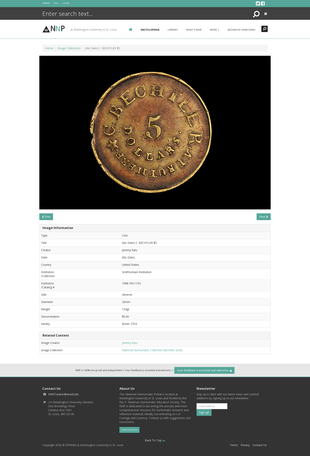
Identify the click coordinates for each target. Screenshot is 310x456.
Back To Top (155, 440)
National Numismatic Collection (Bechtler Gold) (152, 350)
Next (263, 217)
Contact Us (259, 445)
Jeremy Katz (129, 343)
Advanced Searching (241, 29)
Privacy (245, 445)
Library (173, 29)
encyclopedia (150, 29)
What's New (194, 29)
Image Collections (69, 48)
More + (214, 29)
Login (65, 3)
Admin (46, 3)
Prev (46, 217)
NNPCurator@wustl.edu (63, 394)
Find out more (129, 429)
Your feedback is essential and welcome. (204, 370)
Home (49, 48)
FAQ (56, 3)
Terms (234, 445)
